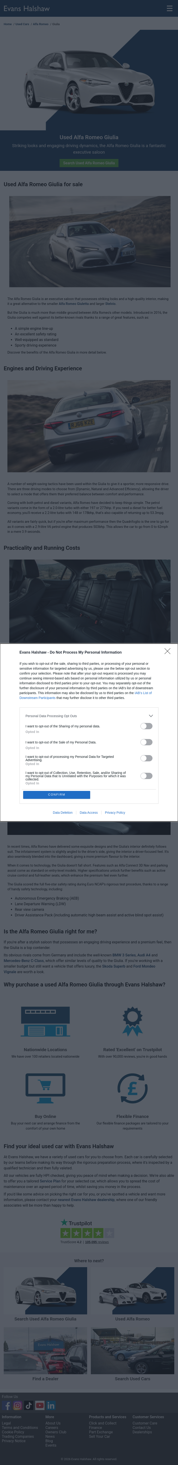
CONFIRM (57, 795)
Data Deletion (63, 813)
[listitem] (89, 715)
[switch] (146, 726)
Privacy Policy (115, 813)
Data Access (89, 813)
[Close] (169, 652)
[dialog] (89, 732)
